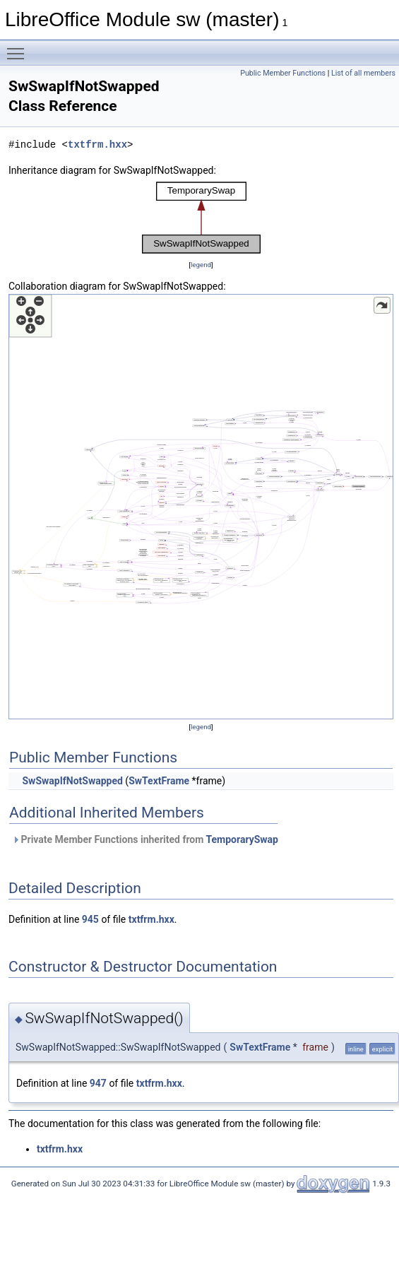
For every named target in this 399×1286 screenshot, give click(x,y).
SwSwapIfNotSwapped (72, 780)
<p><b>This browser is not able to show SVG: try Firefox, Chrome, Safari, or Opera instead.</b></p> (201, 217)
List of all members (363, 73)
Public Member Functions (283, 73)
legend (201, 265)
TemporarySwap (242, 839)
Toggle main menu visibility (19, 47)
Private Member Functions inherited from (145, 839)
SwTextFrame (159, 780)
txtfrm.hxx (97, 144)
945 (90, 919)
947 (98, 1083)
